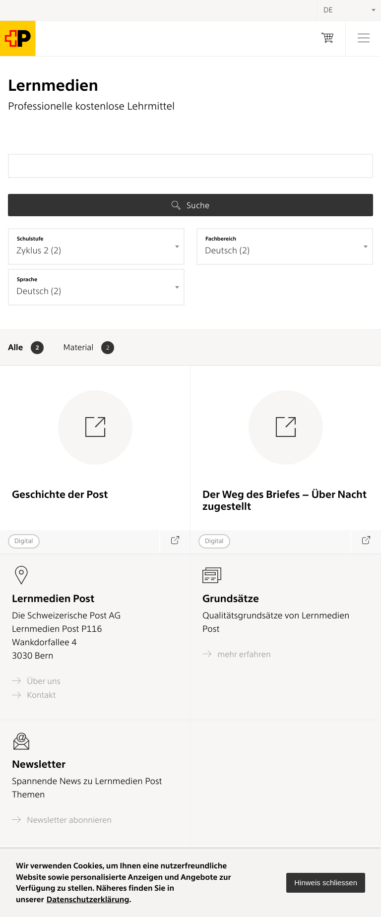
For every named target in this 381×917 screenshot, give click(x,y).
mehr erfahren (236, 654)
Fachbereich (220, 238)
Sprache (27, 279)
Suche (190, 205)
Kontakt (34, 695)
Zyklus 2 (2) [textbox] (38, 250)
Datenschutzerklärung (88, 899)
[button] (325, 883)
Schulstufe (30, 238)
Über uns (36, 680)
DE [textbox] (328, 9)
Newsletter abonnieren (62, 819)
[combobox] (96, 246)
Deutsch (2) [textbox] (227, 250)
